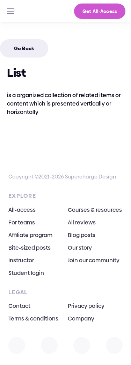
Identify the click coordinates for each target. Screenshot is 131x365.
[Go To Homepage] (16, 11)
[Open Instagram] (16, 345)
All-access (22, 210)
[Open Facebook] (81, 345)
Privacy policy (86, 306)
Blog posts (81, 235)
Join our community (93, 260)
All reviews (82, 222)
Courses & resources (95, 210)
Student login (26, 273)
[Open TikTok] (114, 345)
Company (81, 319)
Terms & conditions (33, 319)
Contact (19, 306)
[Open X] (49, 345)
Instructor (21, 260)
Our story (80, 248)
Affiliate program (30, 235)
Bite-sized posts (29, 248)
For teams (21, 222)
